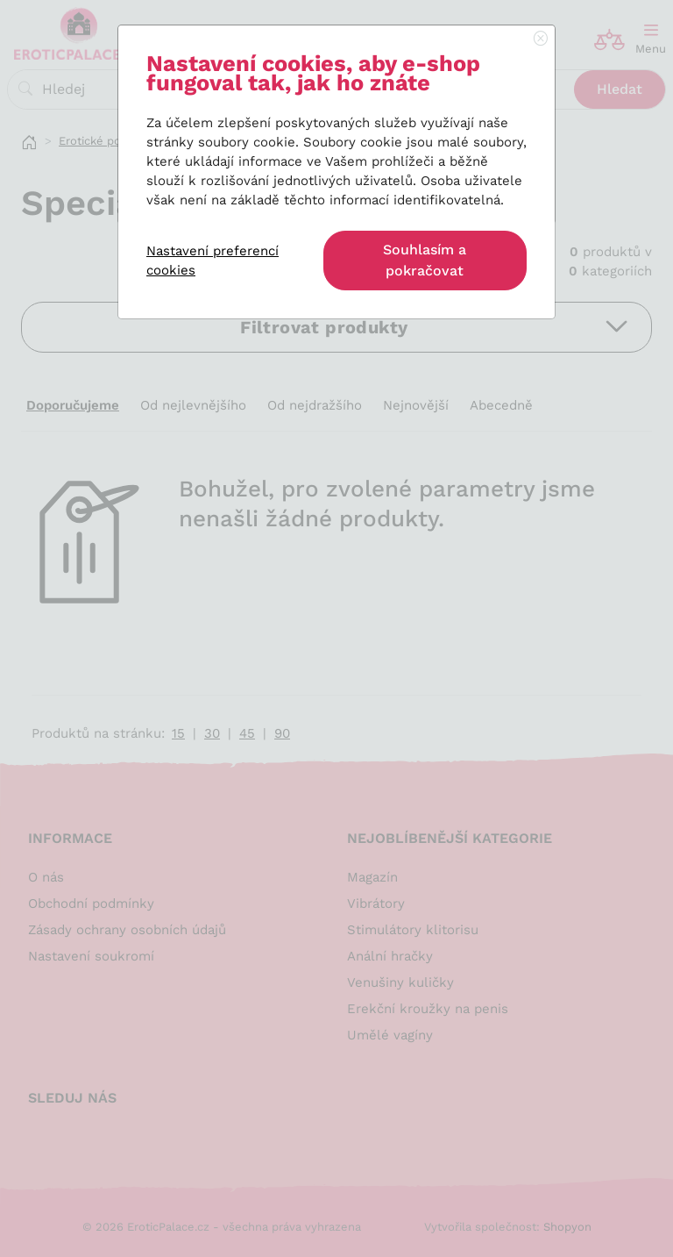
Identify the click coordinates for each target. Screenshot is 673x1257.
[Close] (541, 39)
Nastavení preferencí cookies (212, 260)
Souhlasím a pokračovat (424, 260)
